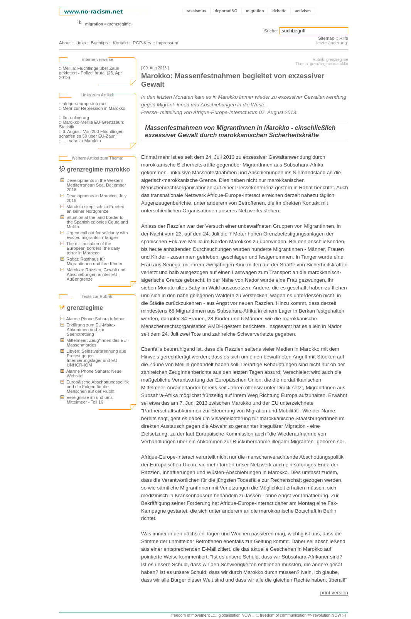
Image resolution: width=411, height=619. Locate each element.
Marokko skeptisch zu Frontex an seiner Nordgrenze (92, 209)
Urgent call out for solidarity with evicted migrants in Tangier (94, 235)
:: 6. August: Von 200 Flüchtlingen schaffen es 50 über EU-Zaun (91, 133)
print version (334, 592)
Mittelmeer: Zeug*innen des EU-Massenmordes (94, 342)
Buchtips (99, 42)
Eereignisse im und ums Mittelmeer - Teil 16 (87, 399)
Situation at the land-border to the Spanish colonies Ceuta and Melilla (94, 222)
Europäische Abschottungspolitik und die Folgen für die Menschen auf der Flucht (95, 387)
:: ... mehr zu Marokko (80, 140)
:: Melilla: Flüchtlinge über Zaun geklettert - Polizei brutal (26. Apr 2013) (90, 73)
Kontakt (120, 42)
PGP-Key (142, 42)
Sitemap (326, 38)
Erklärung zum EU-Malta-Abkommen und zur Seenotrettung (88, 329)
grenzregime (119, 24)
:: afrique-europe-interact (82, 103)
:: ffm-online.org (74, 117)
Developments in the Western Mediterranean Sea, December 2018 (93, 185)
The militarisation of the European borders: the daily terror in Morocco (90, 248)
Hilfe (343, 38)
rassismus (196, 11)
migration (255, 11)
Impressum (167, 42)
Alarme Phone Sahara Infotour (93, 318)
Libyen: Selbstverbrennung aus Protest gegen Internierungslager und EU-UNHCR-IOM (93, 358)
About (65, 42)
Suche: (271, 31)
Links (81, 42)
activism (303, 11)
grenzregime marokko (94, 169)
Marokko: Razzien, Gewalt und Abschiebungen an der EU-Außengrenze (93, 274)
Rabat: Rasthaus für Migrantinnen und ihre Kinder (91, 261)
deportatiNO (226, 11)
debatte (279, 11)
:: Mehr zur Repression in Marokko (92, 108)
